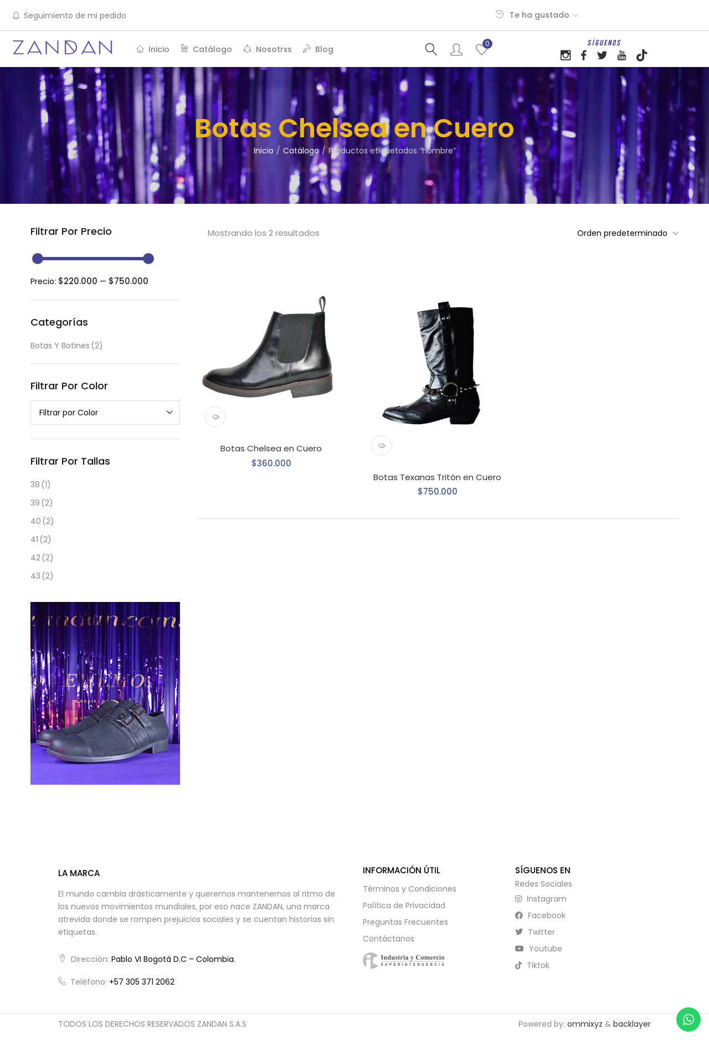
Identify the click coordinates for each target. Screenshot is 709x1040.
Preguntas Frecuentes (405, 922)
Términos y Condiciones (409, 888)
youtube (538, 948)
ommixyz (585, 1023)
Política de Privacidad (404, 905)
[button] (625, 233)
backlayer (632, 1023)
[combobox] (105, 412)
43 (42, 576)
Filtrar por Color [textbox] (68, 412)
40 (42, 521)
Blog (318, 49)
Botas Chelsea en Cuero (271, 448)
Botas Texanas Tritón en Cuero (437, 477)
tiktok (532, 965)
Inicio (152, 49)
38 (40, 485)
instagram (541, 898)
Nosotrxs (267, 49)
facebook (540, 915)
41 (41, 540)
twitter (535, 932)
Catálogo (206, 49)
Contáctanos (388, 938)
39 (41, 503)
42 (42, 558)
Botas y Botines (66, 346)
